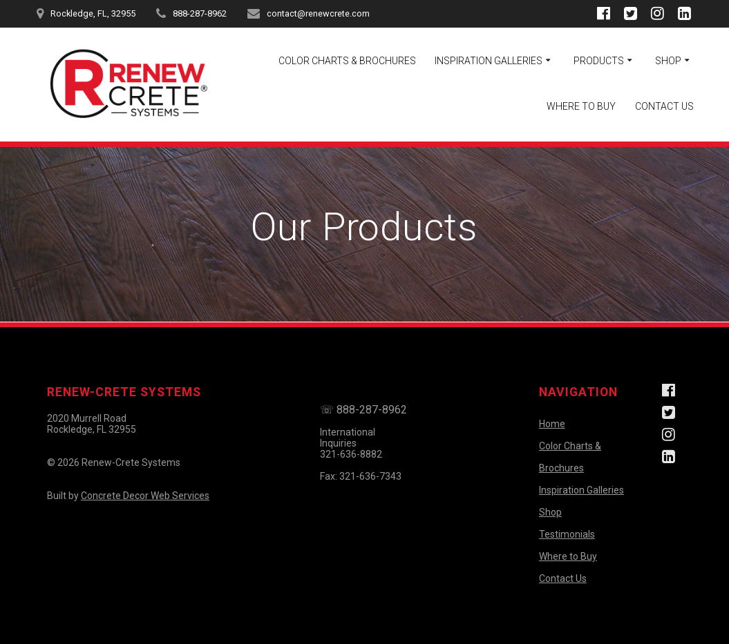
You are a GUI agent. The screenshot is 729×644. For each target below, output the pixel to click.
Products (599, 60)
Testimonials (567, 534)
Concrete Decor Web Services (145, 495)
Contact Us (664, 106)
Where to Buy (581, 106)
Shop (668, 60)
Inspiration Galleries (488, 60)
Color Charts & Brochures (347, 60)
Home (552, 423)
